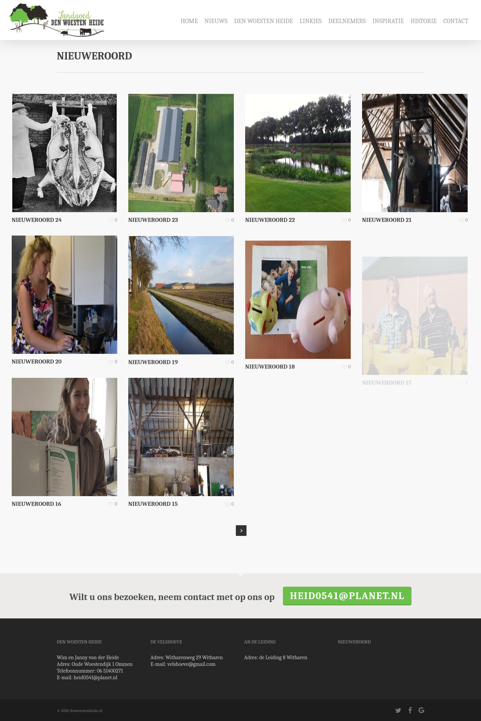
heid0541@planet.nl (347, 596)
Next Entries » (241, 530)
